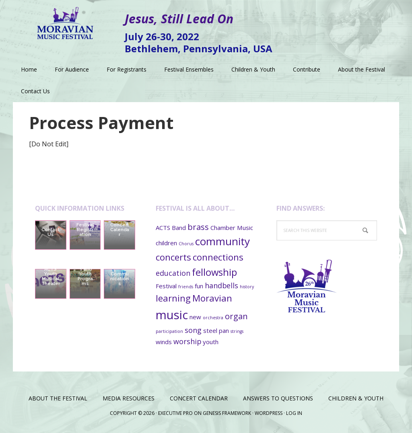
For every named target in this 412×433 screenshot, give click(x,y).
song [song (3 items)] (193, 330)
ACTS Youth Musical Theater (50, 276)
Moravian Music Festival (65, 20)
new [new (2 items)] (195, 317)
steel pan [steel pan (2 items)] (216, 330)
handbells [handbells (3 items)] (221, 285)
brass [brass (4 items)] (198, 226)
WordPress (268, 413)
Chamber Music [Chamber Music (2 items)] (231, 228)
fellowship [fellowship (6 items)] (214, 272)
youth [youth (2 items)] (210, 342)
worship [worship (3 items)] (187, 341)
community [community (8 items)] (222, 241)
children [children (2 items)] (166, 243)
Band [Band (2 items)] (179, 228)
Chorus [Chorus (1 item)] (186, 243)
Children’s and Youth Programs (85, 274)
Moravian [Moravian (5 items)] (212, 298)
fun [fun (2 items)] (199, 286)
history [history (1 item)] (247, 286)
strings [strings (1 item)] (237, 331)
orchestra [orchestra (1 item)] (213, 317)
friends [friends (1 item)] (185, 286)
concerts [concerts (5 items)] (173, 257)
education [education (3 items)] (173, 273)
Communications (119, 278)
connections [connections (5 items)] (218, 257)
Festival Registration (85, 229)
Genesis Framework (227, 413)
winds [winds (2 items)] (164, 342)
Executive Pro (175, 413)
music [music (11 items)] (172, 315)
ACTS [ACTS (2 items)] (163, 228)
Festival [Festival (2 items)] (166, 286)
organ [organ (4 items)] (236, 316)
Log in (294, 413)
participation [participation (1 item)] (169, 331)
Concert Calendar (119, 229)
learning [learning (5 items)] (173, 298)
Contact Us (50, 232)
